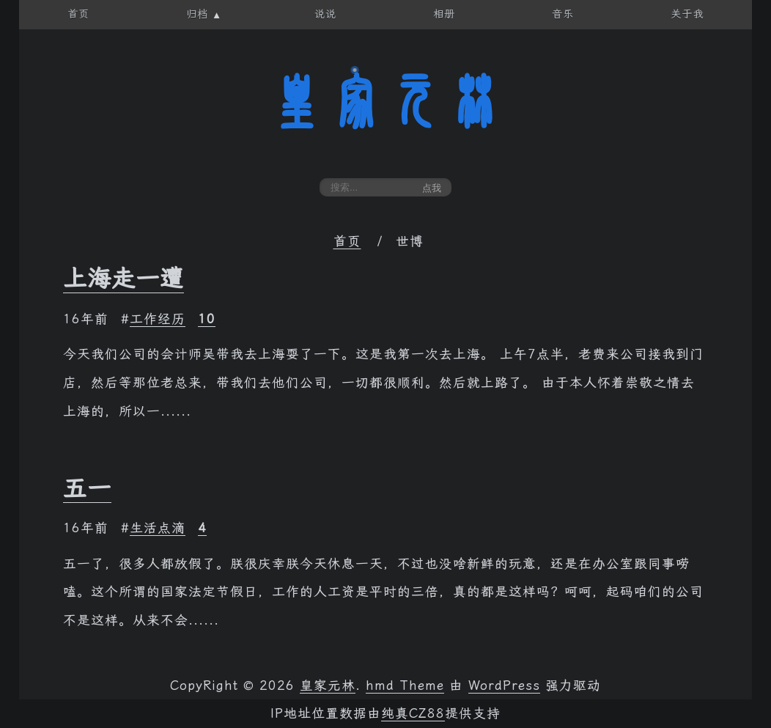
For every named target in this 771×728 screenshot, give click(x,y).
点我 (431, 188)
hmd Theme (405, 685)
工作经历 (157, 319)
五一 (87, 488)
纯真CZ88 (413, 713)
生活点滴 (157, 528)
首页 (347, 241)
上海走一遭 (123, 279)
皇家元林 (385, 102)
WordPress (504, 685)
